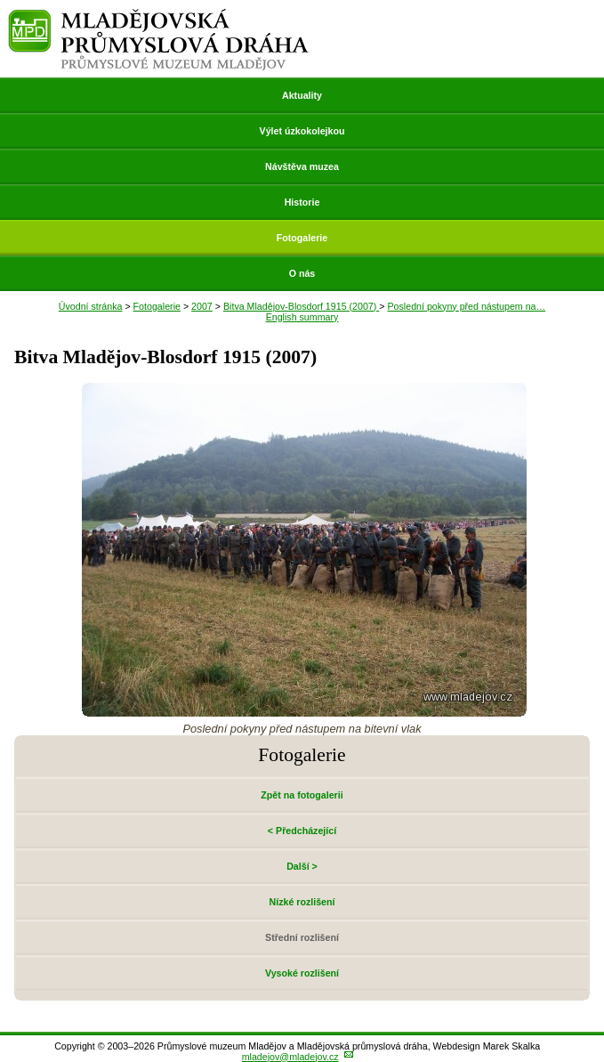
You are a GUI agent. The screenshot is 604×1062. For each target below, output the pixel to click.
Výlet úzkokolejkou (302, 131)
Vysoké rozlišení (302, 973)
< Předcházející (302, 830)
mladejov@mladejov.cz (290, 1056)
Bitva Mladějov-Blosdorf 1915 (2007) (301, 306)
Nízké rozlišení (301, 901)
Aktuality (302, 95)
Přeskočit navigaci (1, 1)
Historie (302, 202)
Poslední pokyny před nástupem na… (466, 306)
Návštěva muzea (302, 166)
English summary (302, 317)
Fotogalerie (302, 237)
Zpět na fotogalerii (301, 795)
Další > (302, 866)
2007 (202, 306)
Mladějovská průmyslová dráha (159, 16)
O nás (302, 273)
